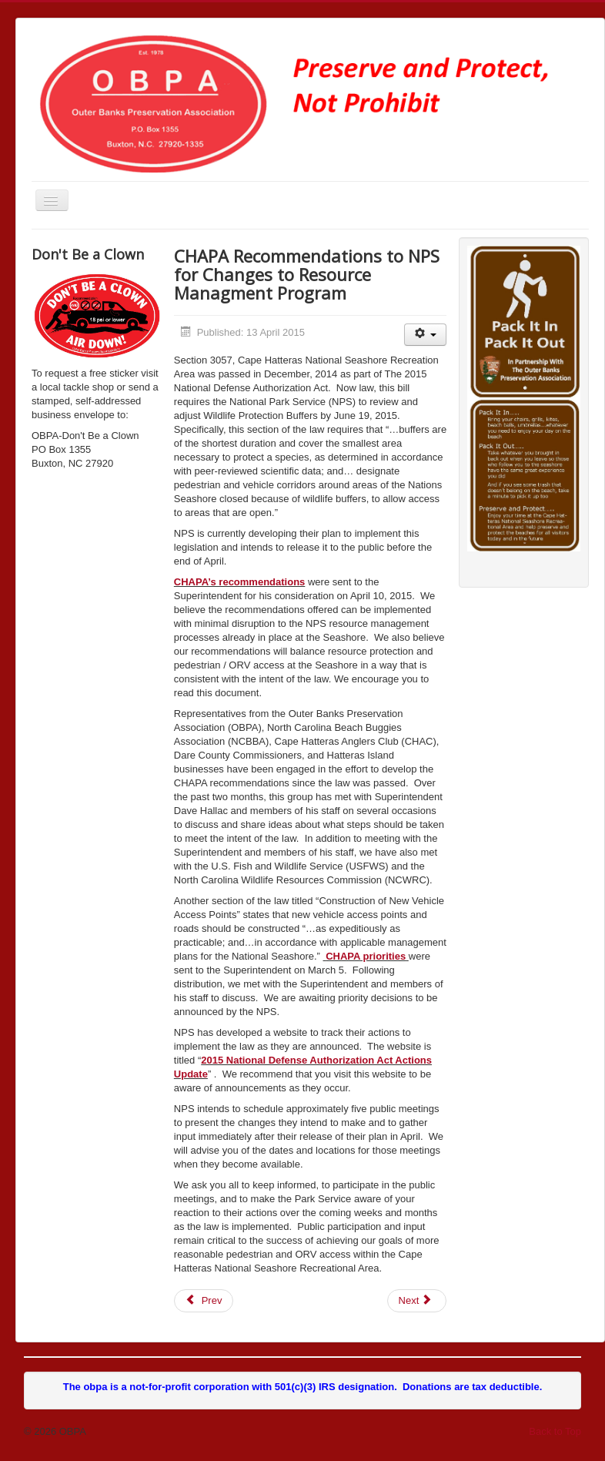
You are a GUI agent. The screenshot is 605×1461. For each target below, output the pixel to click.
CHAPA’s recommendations (240, 582)
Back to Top (555, 1431)
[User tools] (425, 334)
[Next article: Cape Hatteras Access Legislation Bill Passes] (417, 1300)
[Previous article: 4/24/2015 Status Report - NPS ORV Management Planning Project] (204, 1300)
